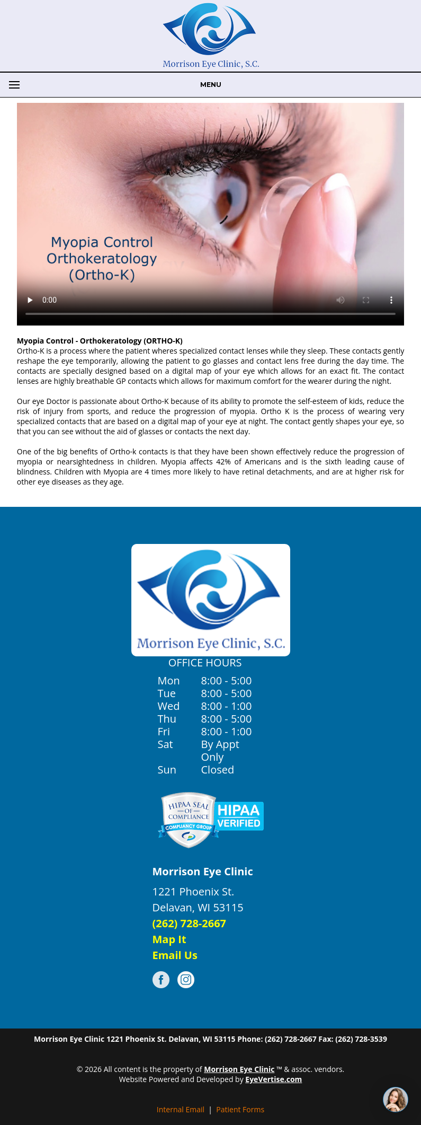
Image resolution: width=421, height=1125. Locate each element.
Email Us (175, 955)
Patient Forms (240, 1109)
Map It (169, 939)
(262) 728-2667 (190, 923)
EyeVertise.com (273, 1079)
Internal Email (180, 1109)
